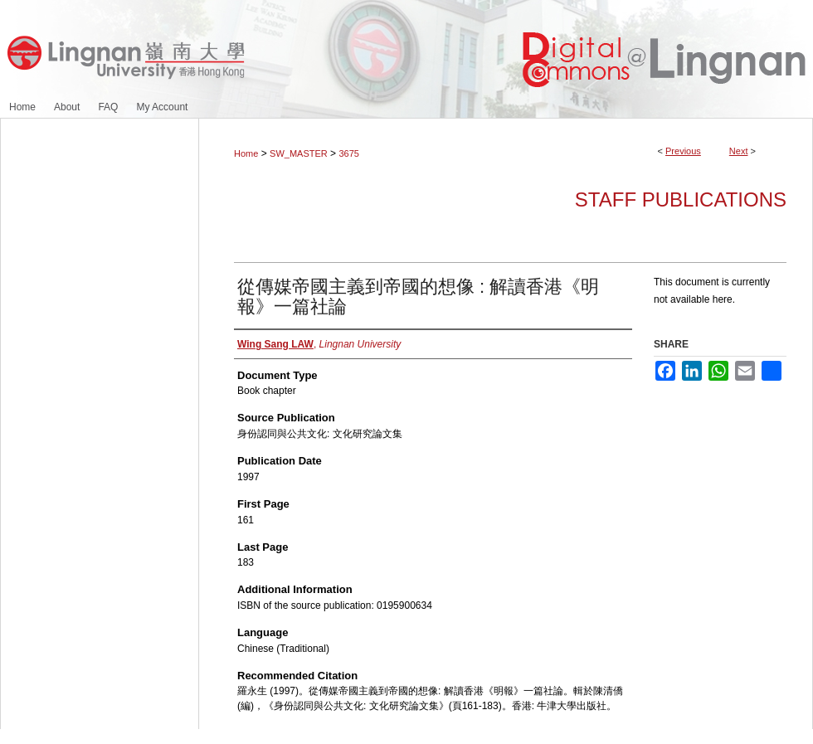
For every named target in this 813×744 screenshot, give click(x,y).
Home (246, 153)
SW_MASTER (299, 153)
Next (738, 151)
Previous (683, 151)
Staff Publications (680, 199)
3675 (348, 153)
